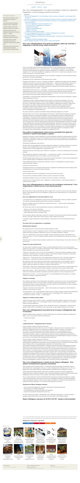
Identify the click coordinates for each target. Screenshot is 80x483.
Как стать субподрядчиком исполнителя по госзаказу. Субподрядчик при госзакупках (45, 33)
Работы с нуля (28, 418)
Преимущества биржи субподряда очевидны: (37, 39)
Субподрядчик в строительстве (45, 416)
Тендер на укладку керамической (34, 28)
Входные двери (39, 418)
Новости (39, 7)
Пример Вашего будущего (32, 26)
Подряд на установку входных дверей (35, 31)
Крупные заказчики (65, 418)
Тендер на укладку (34, 418)
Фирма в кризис (37, 416)
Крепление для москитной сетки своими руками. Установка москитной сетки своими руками (11, 48)
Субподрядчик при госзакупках (57, 418)
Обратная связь (52, 465)
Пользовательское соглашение (34, 465)
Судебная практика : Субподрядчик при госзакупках (38, 34)
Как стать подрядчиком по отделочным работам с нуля (39, 23)
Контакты (28, 465)
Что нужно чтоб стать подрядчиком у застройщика (38, 25)
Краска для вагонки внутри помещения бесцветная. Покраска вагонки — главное (11, 32)
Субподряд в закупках (72, 418)
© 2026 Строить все (7, 465)
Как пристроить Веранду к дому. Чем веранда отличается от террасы (11, 19)
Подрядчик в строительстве (63, 416)
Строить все (40, 2)
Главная (33, 7)
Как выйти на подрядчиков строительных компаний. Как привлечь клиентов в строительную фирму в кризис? (51, 19)
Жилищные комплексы (54, 416)
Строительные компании (30, 416)
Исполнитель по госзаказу (47, 418)
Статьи (45, 7)
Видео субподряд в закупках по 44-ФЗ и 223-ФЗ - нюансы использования (42, 40)
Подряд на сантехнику (31, 30)
